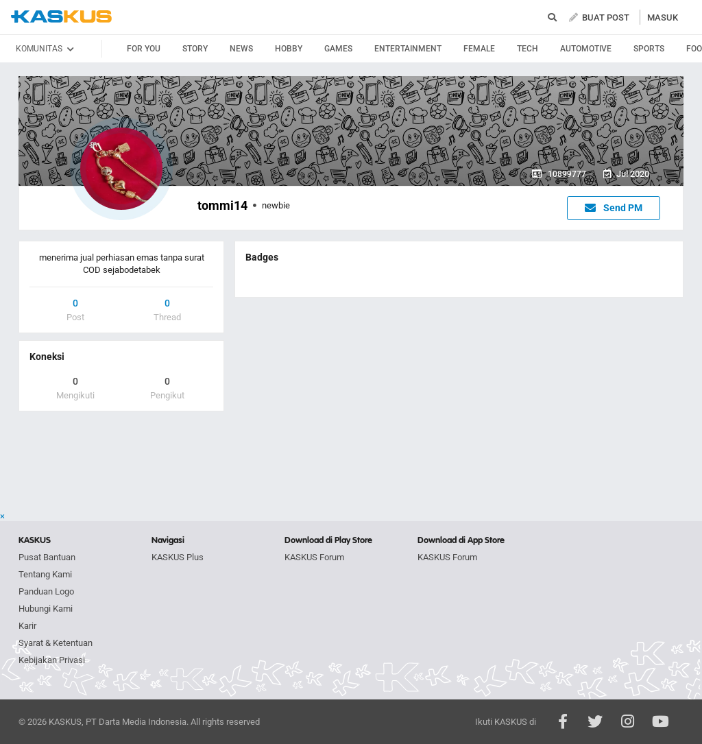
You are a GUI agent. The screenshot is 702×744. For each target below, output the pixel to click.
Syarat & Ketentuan (56, 643)
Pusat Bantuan (47, 557)
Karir (27, 626)
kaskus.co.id (61, 16)
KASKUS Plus (178, 557)
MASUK (662, 17)
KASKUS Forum (314, 557)
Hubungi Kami (46, 608)
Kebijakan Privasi (52, 660)
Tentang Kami (45, 574)
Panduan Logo (46, 591)
